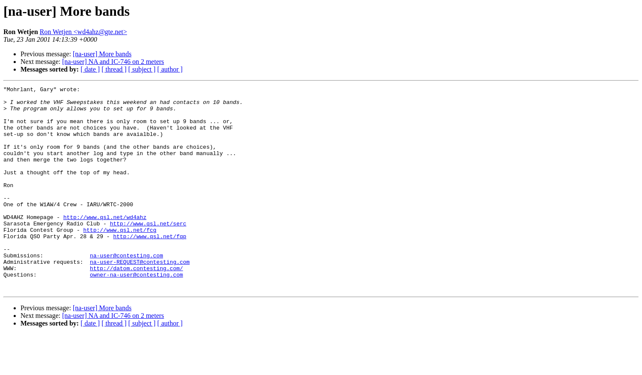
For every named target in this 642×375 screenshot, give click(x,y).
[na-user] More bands (102, 54)
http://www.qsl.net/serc (148, 251)
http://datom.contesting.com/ (136, 305)
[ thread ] (114, 69)
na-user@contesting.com (126, 290)
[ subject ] (142, 69)
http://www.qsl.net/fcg (119, 259)
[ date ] (90, 69)
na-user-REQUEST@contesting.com (140, 297)
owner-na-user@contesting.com (136, 313)
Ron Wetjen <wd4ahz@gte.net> (83, 31)
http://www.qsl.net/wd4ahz (104, 244)
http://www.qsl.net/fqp (149, 267)
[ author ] (170, 69)
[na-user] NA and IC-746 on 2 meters (113, 61)
